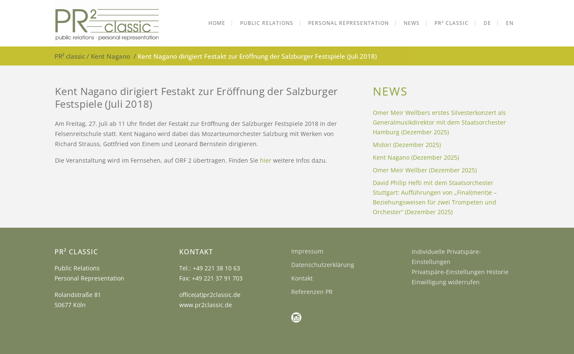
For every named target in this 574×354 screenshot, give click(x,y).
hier (265, 160)
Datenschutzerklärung (322, 265)
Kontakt (302, 278)
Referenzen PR (312, 292)
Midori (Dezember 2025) (407, 145)
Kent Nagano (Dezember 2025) (416, 157)
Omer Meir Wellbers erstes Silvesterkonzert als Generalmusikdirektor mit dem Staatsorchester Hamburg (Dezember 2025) (439, 122)
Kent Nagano (110, 56)
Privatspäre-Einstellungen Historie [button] (460, 272)
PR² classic (70, 56)
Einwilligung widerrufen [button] (446, 282)
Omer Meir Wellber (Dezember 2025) (425, 170)
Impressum (307, 251)
